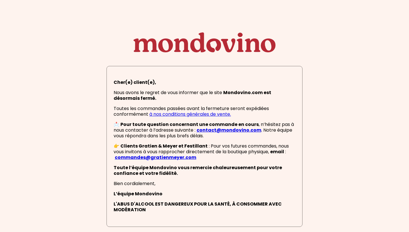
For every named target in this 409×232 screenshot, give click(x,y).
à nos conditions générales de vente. (190, 114)
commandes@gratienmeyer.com (155, 158)
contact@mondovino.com (229, 130)
